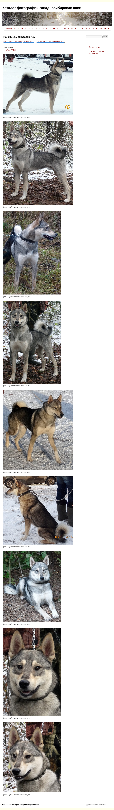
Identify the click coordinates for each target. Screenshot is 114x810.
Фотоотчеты (94, 47)
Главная (8, 28)
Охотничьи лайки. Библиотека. (97, 52)
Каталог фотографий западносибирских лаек (41, 8)
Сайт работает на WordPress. (97, 804)
